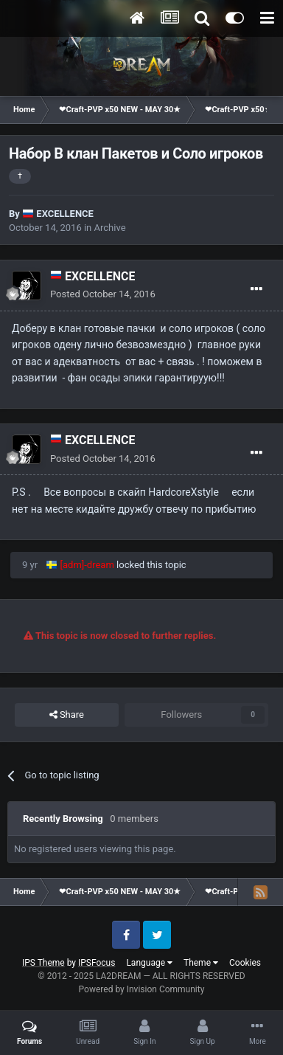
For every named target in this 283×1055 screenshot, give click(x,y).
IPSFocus (96, 963)
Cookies (245, 963)
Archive (110, 227)
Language (149, 963)
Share (66, 715)
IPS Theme (43, 963)
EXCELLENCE (65, 213)
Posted (103, 294)
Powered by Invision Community (142, 989)
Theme (201, 963)
